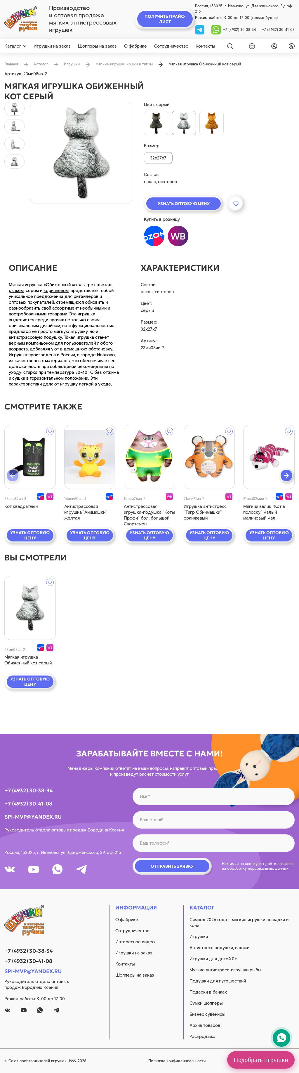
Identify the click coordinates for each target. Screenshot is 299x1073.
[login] (273, 46)
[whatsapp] (216, 29)
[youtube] (33, 869)
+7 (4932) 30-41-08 (278, 29)
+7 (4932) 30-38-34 (239, 29)
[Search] (230, 46)
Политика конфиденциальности (177, 1061)
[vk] (9, 869)
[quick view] (30, 457)
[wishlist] (251, 46)
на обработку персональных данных (255, 868)
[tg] (200, 29)
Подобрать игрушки (261, 1059)
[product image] (81, 153)
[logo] (20, 19)
